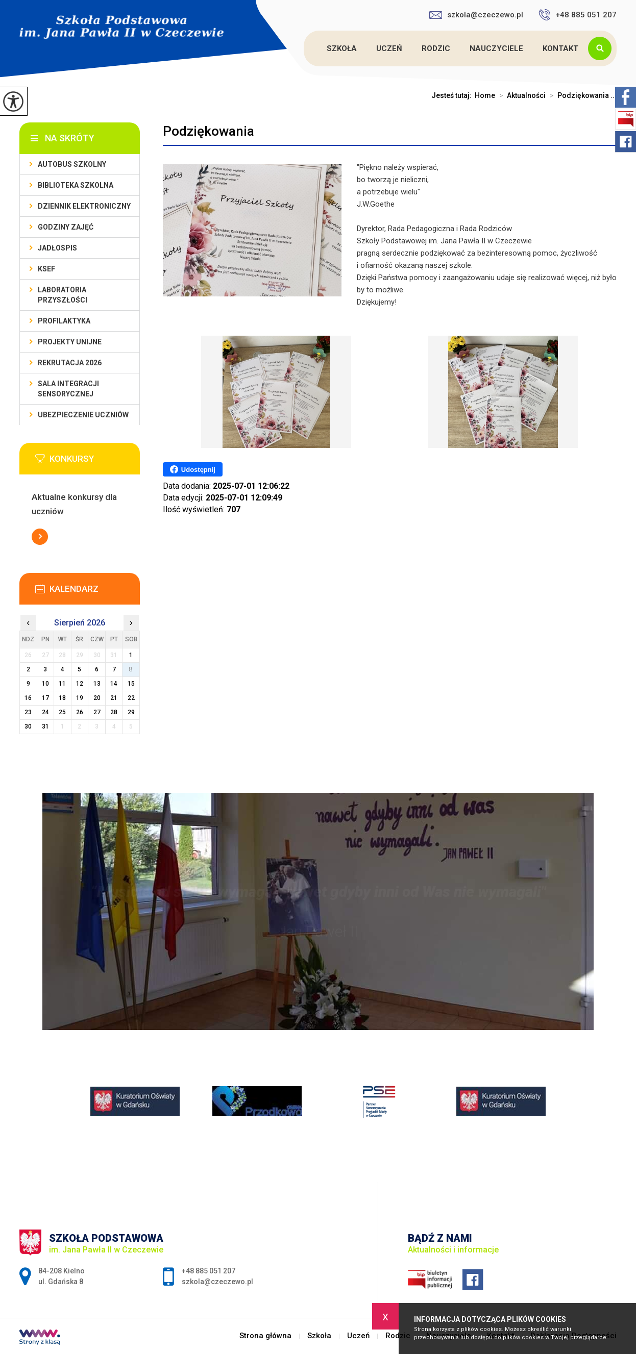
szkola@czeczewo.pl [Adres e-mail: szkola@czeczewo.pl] (217, 1281)
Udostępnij (192, 469)
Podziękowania (208, 131)
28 (113, 712)
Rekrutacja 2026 (70, 363)
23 (28, 712)
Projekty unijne (70, 342)
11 (62, 683)
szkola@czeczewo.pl (476, 14)
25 (62, 712)
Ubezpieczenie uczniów (83, 415)
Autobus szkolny (72, 164)
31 (45, 726)
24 (45, 712)
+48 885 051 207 (578, 15)
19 (79, 697)
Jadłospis (57, 248)
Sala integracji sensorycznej (68, 389)
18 (62, 697)
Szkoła (342, 48)
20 (97, 697)
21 (113, 697)
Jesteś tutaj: (453, 95)
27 (97, 712)
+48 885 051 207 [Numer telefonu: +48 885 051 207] (208, 1271)
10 (45, 683)
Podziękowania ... (581, 95)
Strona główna (305, 48)
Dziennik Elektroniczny (84, 206)
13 (97, 683)
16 (28, 697)
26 (79, 712)
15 (131, 683)
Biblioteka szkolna (75, 185)
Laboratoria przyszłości (62, 295)
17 (45, 697)
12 (79, 683)
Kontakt (560, 48)
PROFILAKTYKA (64, 321)
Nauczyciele (496, 48)
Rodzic (436, 48)
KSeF (46, 269)
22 (131, 697)
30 (28, 726)
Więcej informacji (40, 537)
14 (113, 683)
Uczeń (389, 48)
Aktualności (520, 95)
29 (131, 712)
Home (485, 95)
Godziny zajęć (65, 227)
